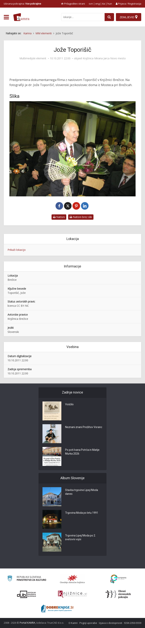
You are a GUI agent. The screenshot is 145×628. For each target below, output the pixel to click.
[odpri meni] (6, 17)
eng (97, 3)
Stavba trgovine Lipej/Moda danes (81, 491)
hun (109, 3)
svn (91, 3)
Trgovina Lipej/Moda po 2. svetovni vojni (80, 537)
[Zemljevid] (128, 17)
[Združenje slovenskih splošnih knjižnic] (72, 594)
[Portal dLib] (26, 594)
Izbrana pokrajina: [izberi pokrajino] (22, 3)
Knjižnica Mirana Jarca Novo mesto (104, 58)
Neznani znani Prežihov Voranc (83, 427)
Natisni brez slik (81, 217)
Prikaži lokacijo (17, 250)
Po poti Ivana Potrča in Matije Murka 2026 (82, 451)
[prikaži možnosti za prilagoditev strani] (73, 3)
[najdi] (109, 17)
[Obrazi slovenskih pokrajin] (118, 594)
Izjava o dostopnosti (110, 623)
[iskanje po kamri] (83, 17)
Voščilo (69, 404)
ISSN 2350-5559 (132, 623)
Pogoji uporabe (88, 623)
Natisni (59, 217)
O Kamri (73, 623)
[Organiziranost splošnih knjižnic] (72, 579)
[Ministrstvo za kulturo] (26, 579)
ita (103, 3)
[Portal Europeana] (118, 579)
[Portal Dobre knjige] (57, 608)
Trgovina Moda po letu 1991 (81, 512)
